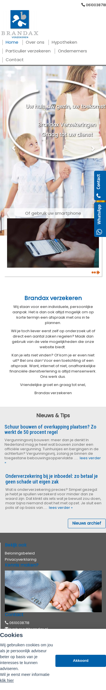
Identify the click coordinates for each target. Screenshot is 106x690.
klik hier (7, 680)
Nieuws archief (86, 523)
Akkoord (80, 660)
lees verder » (60, 507)
